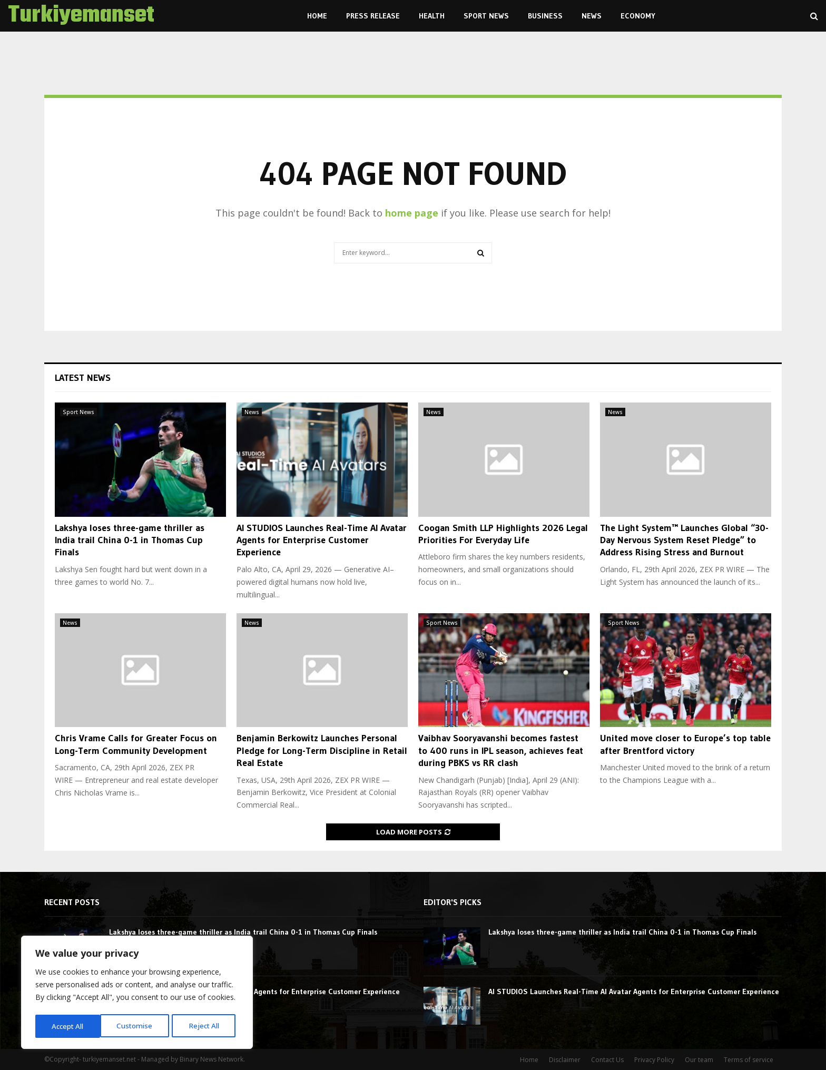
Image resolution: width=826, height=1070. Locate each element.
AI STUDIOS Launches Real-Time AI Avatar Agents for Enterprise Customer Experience (322, 540)
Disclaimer (565, 1059)
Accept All (206, 1026)
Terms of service (748, 1059)
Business (545, 16)
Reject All (138, 1026)
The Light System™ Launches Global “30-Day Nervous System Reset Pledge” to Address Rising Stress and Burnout (684, 540)
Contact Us (607, 1059)
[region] (137, 993)
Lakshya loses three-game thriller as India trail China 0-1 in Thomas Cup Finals (129, 540)
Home (317, 16)
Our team (699, 1059)
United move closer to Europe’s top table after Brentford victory (685, 744)
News (592, 16)
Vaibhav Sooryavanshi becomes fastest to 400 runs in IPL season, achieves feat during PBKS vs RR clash (500, 750)
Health (432, 16)
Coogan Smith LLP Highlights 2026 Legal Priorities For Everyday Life (503, 534)
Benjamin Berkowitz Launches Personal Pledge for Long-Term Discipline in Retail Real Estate (322, 750)
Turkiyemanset (81, 16)
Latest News (83, 378)
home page (411, 213)
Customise (69, 1026)
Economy (638, 16)
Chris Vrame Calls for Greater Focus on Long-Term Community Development (136, 744)
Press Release (373, 16)
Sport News (486, 16)
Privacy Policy (654, 1059)
